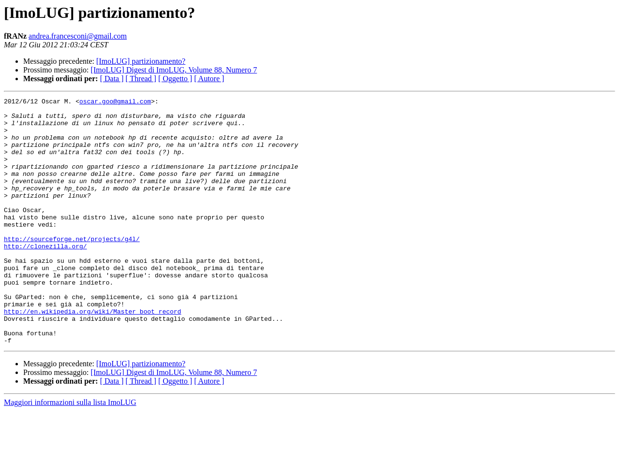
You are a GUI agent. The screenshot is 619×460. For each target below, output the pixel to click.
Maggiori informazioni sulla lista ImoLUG (70, 451)
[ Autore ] (209, 78)
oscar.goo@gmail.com (115, 102)
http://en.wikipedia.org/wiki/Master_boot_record (92, 354)
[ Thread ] (141, 78)
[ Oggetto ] (175, 78)
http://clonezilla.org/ (45, 276)
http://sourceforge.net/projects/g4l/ (72, 267)
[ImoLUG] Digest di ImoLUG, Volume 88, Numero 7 (174, 70)
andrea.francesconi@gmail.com (78, 36)
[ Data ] (112, 78)
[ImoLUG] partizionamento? (140, 61)
